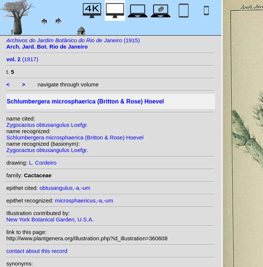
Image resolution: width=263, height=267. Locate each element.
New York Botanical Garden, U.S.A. (50, 219)
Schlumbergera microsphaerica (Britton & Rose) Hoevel (74, 137)
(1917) (22, 59)
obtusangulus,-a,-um (64, 188)
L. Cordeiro (42, 162)
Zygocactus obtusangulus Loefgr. (47, 125)
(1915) (73, 43)
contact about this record (36, 251)
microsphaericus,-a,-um (84, 200)
